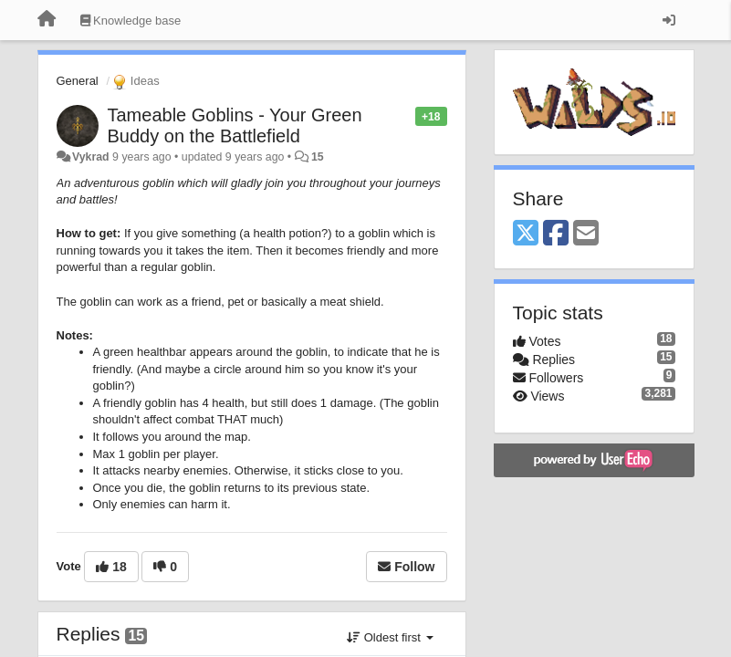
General (78, 81)
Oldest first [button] (390, 637)
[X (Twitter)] (525, 234)
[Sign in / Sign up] (669, 20)
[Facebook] (556, 234)
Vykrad (91, 157)
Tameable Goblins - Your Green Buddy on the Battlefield (235, 125)
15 (317, 157)
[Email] (586, 234)
